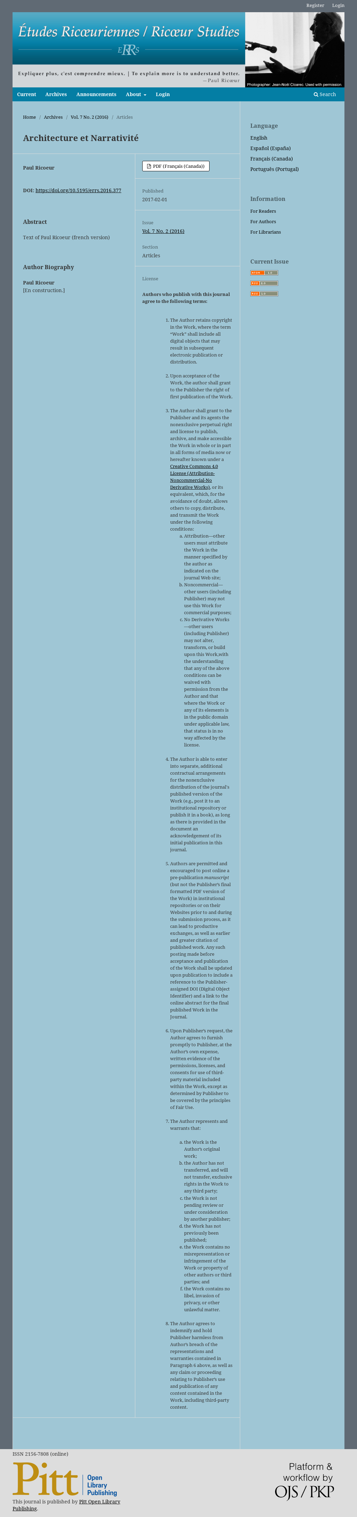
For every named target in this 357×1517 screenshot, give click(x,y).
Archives (56, 94)
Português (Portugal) (274, 169)
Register (315, 5)
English (258, 137)
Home (29, 117)
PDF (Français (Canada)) (178, 166)
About (134, 94)
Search (325, 94)
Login (163, 94)
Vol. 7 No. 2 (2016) (89, 117)
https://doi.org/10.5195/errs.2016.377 (78, 190)
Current (26, 94)
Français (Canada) (271, 158)
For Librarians (265, 232)
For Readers (263, 211)
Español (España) (270, 148)
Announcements (96, 94)
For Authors (263, 221)
